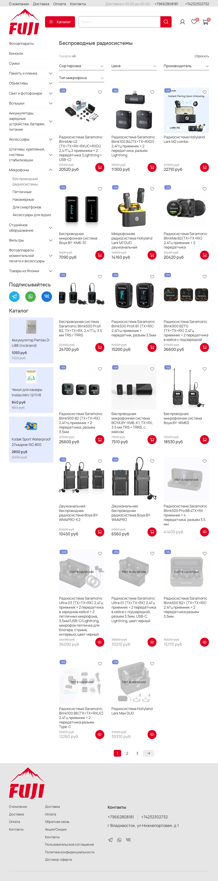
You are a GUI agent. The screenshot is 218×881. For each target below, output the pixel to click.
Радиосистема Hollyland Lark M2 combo (184, 139)
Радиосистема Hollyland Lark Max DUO (131, 711)
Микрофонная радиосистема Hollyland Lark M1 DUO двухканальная (131, 240)
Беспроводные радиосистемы (25, 181)
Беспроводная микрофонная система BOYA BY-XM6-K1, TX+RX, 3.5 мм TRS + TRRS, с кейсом (132, 422)
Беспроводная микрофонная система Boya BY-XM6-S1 (78, 238)
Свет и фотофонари (25, 93)
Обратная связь (57, 821)
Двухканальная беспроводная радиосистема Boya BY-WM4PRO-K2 (79, 513)
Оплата (59, 3)
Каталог (60, 21)
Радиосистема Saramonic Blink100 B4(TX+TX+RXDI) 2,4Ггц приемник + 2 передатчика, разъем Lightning (133, 146)
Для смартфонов (27, 207)
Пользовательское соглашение (69, 844)
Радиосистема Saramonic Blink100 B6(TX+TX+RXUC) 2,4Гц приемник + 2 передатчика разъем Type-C (81, 717)
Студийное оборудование (21, 227)
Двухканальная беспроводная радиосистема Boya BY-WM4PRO (131, 513)
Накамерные (23, 199)
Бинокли (16, 53)
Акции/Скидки (56, 829)
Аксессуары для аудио (32, 214)
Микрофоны (19, 169)
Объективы (18, 83)
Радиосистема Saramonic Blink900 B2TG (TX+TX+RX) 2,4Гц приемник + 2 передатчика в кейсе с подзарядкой (186, 330)
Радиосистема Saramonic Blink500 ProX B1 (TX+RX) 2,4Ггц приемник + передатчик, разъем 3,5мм (133, 328)
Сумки (14, 63)
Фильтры (16, 240)
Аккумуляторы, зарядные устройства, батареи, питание (27, 121)
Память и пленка (23, 73)
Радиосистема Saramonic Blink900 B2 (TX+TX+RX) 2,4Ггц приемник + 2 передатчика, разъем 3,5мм (81, 422)
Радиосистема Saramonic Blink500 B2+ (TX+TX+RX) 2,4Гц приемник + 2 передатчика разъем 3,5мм (185, 607)
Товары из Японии (24, 270)
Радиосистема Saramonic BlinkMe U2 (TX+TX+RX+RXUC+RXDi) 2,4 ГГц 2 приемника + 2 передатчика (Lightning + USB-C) (81, 148)
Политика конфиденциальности (69, 852)
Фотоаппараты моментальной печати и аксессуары (27, 255)
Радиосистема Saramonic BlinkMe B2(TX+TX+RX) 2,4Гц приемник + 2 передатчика (185, 240)
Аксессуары (19, 139)
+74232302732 (197, 3)
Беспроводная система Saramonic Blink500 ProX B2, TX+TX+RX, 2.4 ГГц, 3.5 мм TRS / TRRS (80, 328)
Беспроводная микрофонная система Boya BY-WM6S (183, 418)
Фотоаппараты (21, 43)
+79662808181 (166, 3)
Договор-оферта (58, 859)
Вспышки (16, 103)
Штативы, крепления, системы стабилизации (27, 154)
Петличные (22, 191)
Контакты (78, 3)
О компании (19, 3)
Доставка (41, 3)
